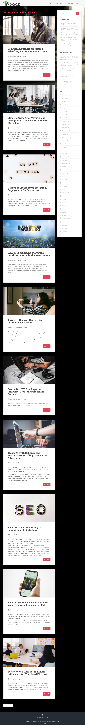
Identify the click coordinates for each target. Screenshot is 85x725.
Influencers (70, 3)
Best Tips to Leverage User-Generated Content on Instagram (69, 28)
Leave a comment (22, 56)
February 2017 (65, 209)
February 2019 (65, 157)
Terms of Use (42, 723)
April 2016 (64, 232)
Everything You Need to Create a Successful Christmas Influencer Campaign (68, 39)
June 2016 (64, 225)
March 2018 (65, 189)
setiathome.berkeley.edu (68, 75)
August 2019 (65, 140)
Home (56, 3)
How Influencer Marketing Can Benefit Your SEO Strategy (25, 529)
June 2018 (64, 179)
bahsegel (64, 81)
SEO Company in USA (67, 56)
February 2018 (65, 192)
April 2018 (64, 186)
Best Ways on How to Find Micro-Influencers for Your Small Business (28, 673)
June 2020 (64, 108)
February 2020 (65, 121)
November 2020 (66, 98)
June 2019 (64, 147)
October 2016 (65, 215)
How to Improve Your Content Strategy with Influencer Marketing (69, 57)
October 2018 (65, 166)
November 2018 (66, 163)
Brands (62, 3)
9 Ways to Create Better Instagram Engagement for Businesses (27, 189)
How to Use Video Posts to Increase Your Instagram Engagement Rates (28, 604)
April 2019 (64, 153)
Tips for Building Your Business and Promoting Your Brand (69, 44)
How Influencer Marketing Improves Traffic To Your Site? (68, 70)
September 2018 (66, 170)
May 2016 (64, 228)
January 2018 (65, 196)
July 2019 (64, 144)
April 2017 (64, 202)
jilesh (63, 69)
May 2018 (64, 183)
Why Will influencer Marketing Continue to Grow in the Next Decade (29, 254)
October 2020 (65, 101)
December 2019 (66, 127)
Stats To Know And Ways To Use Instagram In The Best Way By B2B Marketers (28, 120)
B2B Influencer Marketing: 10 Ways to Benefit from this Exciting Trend (69, 33)
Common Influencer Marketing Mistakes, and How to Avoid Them (27, 50)
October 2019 (65, 134)
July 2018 (64, 176)
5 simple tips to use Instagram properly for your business (68, 24)
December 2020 (66, 95)
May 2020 (64, 111)
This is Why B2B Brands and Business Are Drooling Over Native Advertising (27, 455)
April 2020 (64, 114)
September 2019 (66, 137)
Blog (50, 3)
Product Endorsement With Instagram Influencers (67, 77)
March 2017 (65, 205)
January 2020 (65, 124)
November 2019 (66, 131)
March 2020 (65, 118)
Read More (46, 75)
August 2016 (65, 222)
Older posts (8, 705)
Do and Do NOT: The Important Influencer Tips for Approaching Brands (26, 392)
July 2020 (64, 105)
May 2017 (64, 199)
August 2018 (65, 173)
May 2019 (64, 150)
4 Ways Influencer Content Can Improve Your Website (25, 321)
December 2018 (66, 160)
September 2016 (66, 218)
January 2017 (65, 212)
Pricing (77, 3)
